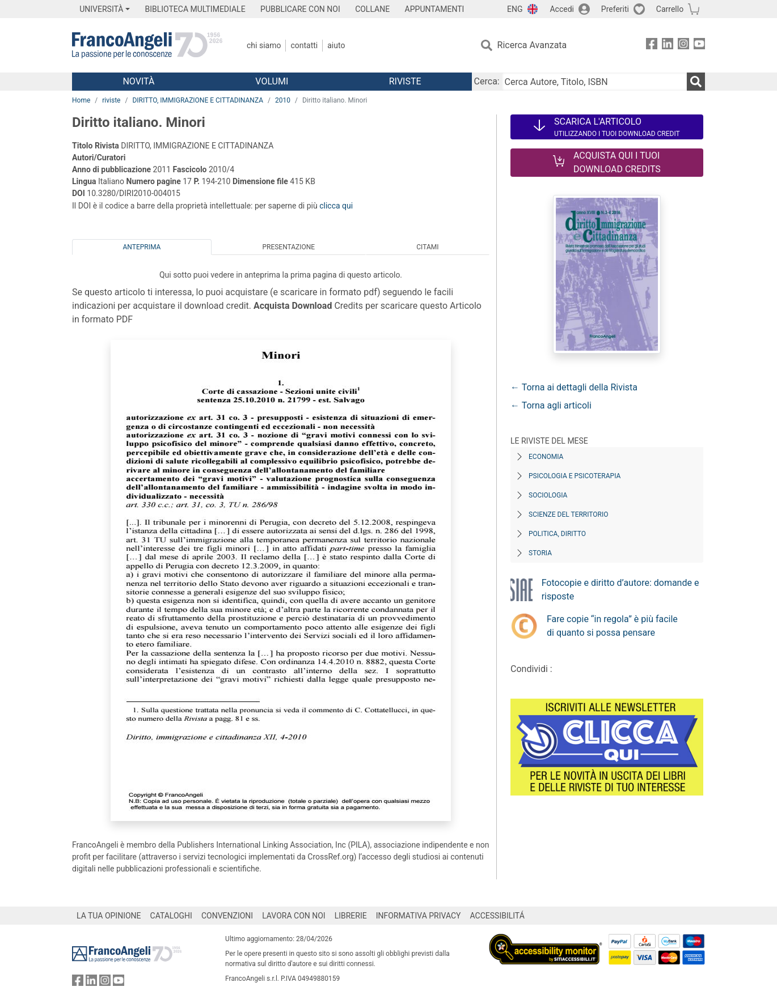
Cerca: (487, 81)
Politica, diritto (557, 534)
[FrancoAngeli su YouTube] (699, 45)
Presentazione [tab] (288, 247)
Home (81, 100)
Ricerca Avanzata (532, 45)
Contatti (304, 45)
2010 (282, 100)
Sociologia (548, 495)
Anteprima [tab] (142, 247)
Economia (546, 457)
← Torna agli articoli (551, 405)
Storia (540, 553)
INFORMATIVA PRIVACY (418, 915)
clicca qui (336, 205)
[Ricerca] (696, 82)
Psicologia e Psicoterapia (574, 476)
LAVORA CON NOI (294, 915)
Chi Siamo (264, 45)
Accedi (562, 9)
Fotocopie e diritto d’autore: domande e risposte (620, 589)
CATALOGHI (171, 915)
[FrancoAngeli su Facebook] (651, 45)
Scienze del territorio (569, 514)
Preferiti (615, 9)
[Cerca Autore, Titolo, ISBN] (594, 82)
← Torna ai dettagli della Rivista (573, 387)
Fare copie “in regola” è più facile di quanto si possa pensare (612, 626)
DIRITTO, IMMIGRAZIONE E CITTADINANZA (197, 100)
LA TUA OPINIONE (109, 915)
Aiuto (336, 45)
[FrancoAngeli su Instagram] (683, 45)
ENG (514, 9)
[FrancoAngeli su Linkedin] (667, 45)
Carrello (669, 9)
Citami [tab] (427, 247)
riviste (111, 100)
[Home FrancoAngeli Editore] (147, 45)
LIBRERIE (351, 915)
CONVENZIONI (227, 915)
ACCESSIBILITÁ (497, 915)
